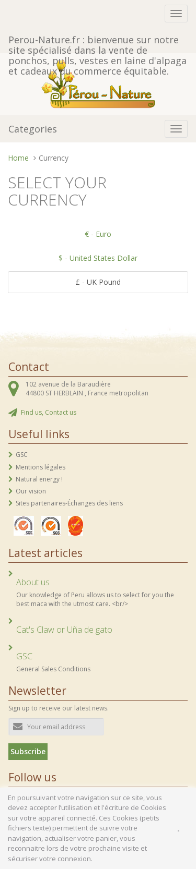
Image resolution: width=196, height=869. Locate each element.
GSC (22, 454)
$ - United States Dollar (98, 258)
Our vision (31, 491)
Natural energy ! (39, 479)
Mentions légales (40, 467)
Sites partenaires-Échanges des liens (69, 503)
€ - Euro (98, 234)
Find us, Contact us (48, 412)
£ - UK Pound (98, 282)
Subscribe (27, 751)
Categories (32, 129)
